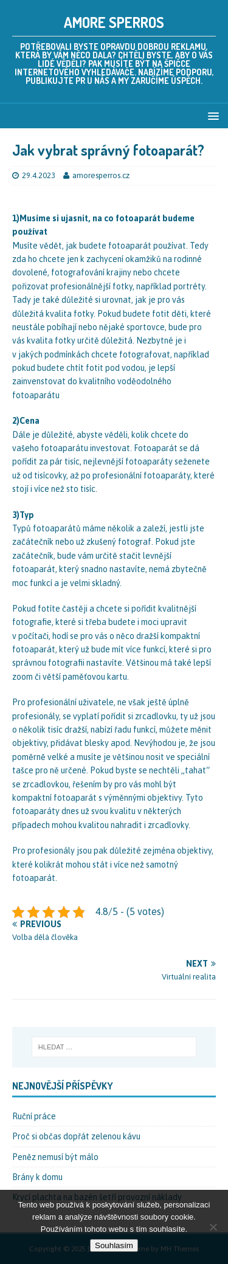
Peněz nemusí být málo (55, 1157)
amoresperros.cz (101, 175)
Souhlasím (114, 1245)
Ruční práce (34, 1116)
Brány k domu (37, 1177)
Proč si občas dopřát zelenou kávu (76, 1136)
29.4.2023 (38, 175)
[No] (213, 1227)
